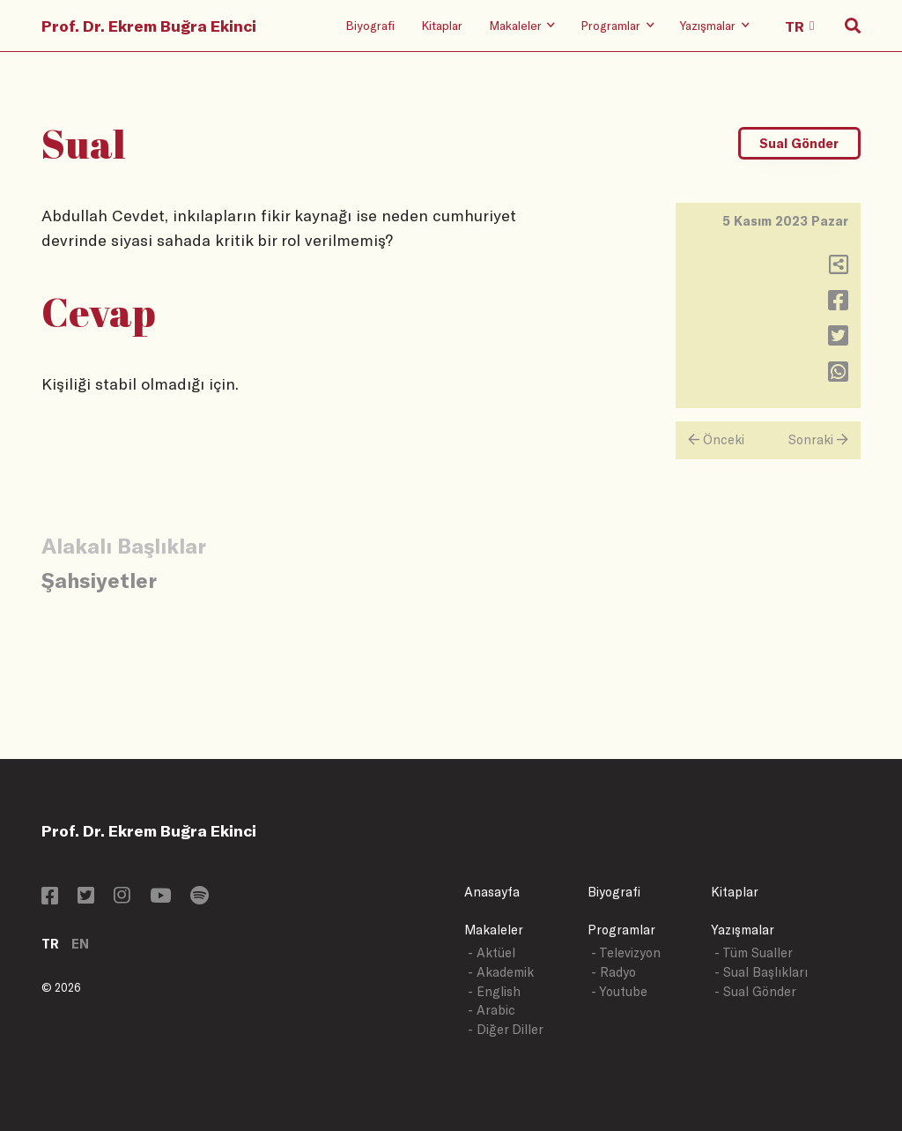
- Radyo (613, 971)
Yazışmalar (742, 929)
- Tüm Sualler (753, 952)
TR (50, 943)
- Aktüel (491, 952)
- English (494, 991)
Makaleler (493, 929)
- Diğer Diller (505, 1029)
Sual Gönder (799, 143)
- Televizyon (626, 952)
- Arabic (491, 1009)
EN (80, 943)
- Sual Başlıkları (761, 971)
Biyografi (370, 25)
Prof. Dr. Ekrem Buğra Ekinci (148, 25)
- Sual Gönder (755, 991)
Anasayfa (492, 891)
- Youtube (619, 991)
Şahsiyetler (99, 579)
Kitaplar (441, 25)
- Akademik (501, 971)
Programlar (621, 929)
